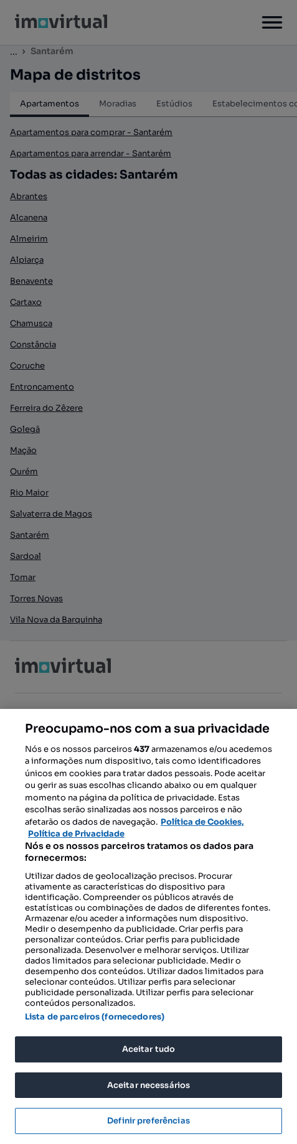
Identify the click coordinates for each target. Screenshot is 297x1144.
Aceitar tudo (149, 1049)
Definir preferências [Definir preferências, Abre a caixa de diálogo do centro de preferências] (148, 1120)
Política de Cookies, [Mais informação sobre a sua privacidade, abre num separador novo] (202, 822)
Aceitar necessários (148, 1085)
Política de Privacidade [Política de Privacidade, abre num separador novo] (76, 833)
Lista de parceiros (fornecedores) (94, 1016)
